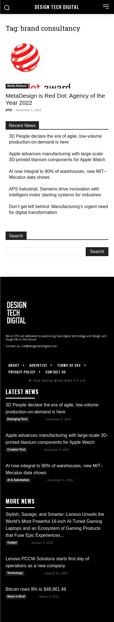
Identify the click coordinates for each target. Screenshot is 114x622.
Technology (15, 573)
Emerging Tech (17, 419)
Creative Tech (16, 449)
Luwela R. (34, 573)
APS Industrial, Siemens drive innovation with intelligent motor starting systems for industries (55, 192)
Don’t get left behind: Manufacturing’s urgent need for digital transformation (58, 209)
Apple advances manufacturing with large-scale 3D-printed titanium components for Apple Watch (57, 156)
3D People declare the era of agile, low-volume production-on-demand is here (55, 139)
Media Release (17, 85)
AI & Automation (18, 480)
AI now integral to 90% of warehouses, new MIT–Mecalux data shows (57, 174)
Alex (32, 596)
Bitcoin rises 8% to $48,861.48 (36, 589)
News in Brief (16, 596)
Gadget (12, 542)
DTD (9, 110)
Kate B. (36, 419)
